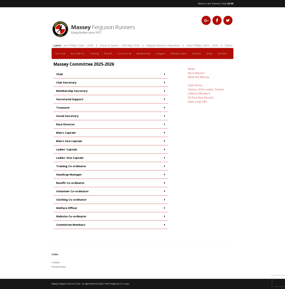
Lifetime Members (199, 93)
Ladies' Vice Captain (69, 158)
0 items (215, 3)
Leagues (160, 53)
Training (94, 53)
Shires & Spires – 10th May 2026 (121, 45)
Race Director (65, 124)
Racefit (108, 53)
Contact (196, 53)
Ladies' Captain (66, 149)
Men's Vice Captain (69, 141)
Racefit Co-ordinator (70, 183)
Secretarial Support (69, 99)
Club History (195, 85)
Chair (59, 74)
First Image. (124, 283)
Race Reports (196, 73)
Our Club (60, 53)
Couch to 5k (124, 53)
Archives (222, 53)
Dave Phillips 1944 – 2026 (78, 45)
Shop (209, 53)
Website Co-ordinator (71, 216)
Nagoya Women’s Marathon (164, 45)
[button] (110, 74)
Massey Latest (178, 53)
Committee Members (70, 224)
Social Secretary (67, 116)
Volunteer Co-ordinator (72, 191)
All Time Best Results (201, 97)
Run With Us (77, 53)
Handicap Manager (69, 174)
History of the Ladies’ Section (206, 89)
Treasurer (63, 107)
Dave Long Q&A (197, 101)
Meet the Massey (198, 77)
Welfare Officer (66, 208)
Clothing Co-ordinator (71, 199)
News (191, 69)
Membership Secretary (72, 91)
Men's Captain (66, 132)
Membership (143, 53)
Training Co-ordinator (71, 166)
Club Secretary (66, 82)
